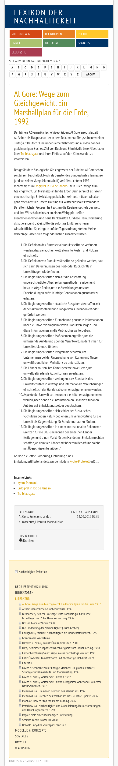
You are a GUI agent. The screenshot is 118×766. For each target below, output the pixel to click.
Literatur (22, 599)
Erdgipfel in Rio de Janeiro (51, 186)
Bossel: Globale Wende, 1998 (38, 623)
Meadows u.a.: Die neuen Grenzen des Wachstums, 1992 (53, 691)
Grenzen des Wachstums (36, 638)
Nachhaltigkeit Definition (33, 571)
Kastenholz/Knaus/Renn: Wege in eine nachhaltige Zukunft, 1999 (58, 653)
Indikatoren (24, 592)
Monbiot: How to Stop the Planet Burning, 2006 (49, 700)
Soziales (84, 43)
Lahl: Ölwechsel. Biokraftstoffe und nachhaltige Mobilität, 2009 (58, 658)
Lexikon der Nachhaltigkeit (45, 16)
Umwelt (17, 43)
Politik (83, 34)
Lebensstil (19, 52)
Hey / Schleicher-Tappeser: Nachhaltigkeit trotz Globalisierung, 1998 (61, 648)
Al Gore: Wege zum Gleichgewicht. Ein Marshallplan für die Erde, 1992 (61, 604)
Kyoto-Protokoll (80, 461)
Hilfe (47, 761)
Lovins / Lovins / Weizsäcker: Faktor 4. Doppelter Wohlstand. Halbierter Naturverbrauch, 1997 (61, 684)
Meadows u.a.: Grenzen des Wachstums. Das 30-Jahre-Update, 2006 (60, 696)
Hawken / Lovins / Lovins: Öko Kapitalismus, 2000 (50, 643)
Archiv (90, 74)
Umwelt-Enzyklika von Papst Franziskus (44, 725)
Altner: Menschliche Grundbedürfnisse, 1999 (47, 609)
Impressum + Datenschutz (25, 761)
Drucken (26, 540)
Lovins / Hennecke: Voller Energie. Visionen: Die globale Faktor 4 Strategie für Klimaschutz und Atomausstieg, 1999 (58, 669)
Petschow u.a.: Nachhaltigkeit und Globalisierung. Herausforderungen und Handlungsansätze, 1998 (61, 707)
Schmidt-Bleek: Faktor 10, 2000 (39, 719)
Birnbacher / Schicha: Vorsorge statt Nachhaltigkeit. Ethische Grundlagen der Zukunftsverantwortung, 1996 (56, 616)
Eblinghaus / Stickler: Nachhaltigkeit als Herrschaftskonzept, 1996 (59, 633)
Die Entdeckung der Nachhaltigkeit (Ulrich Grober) (50, 628)
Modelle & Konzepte (30, 730)
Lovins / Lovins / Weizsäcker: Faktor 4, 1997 (46, 677)
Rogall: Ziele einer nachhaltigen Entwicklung (47, 715)
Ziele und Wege (21, 34)
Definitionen (53, 34)
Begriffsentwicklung (31, 587)
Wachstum (23, 748)
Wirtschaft (52, 43)
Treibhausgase (30, 153)
